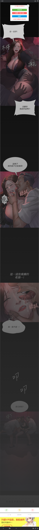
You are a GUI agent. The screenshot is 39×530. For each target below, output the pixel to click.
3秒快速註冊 (19, 9)
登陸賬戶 (19, 16)
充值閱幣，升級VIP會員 (19, 13)
